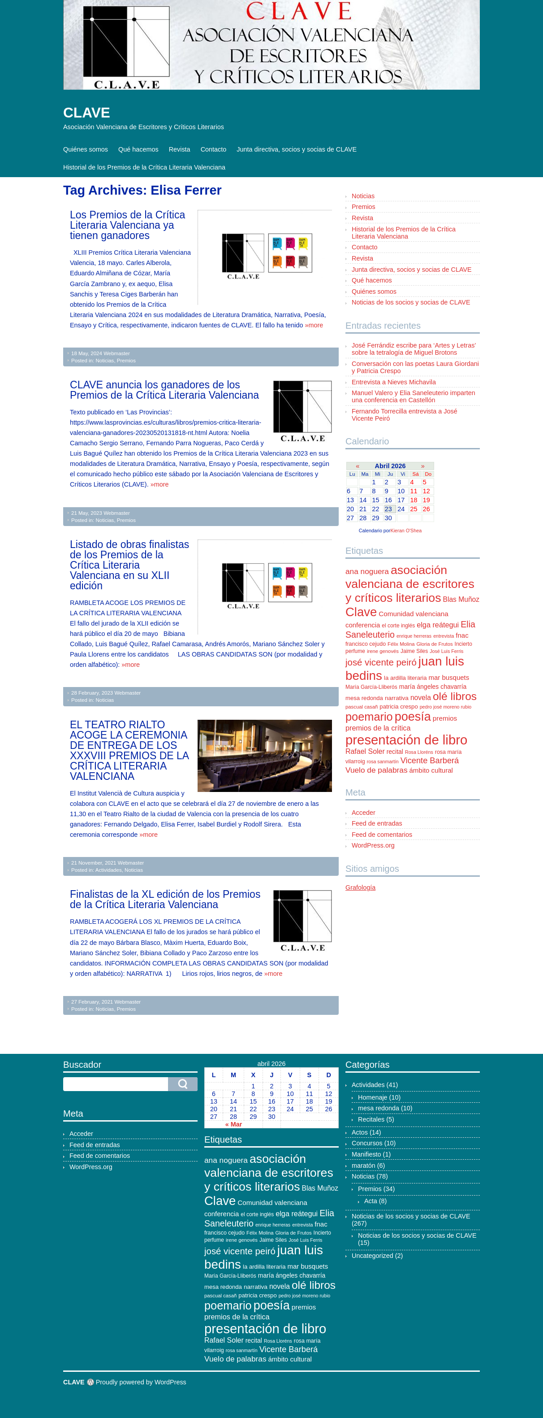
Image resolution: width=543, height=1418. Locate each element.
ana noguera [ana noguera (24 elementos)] (367, 571)
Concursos (367, 1143)
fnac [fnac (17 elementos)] (462, 635)
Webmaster (116, 353)
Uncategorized (372, 1255)
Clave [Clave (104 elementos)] (361, 612)
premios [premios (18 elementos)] (445, 718)
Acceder (363, 812)
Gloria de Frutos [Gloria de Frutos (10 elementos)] (434, 644)
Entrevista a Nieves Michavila (394, 382)
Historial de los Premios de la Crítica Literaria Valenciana (144, 167)
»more (314, 325)
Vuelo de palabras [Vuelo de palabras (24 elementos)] (376, 770)
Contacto (214, 149)
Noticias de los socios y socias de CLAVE (411, 302)
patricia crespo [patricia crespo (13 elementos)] (398, 706)
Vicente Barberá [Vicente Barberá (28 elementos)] (430, 760)
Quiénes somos (85, 149)
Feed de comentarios (382, 834)
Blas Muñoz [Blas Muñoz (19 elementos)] (461, 599)
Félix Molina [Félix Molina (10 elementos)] (401, 644)
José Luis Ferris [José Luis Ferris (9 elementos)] (446, 651)
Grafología (360, 887)
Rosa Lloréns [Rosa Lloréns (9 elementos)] (419, 752)
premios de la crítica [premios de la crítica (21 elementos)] (378, 728)
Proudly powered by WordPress (141, 1382)
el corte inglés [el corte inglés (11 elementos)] (398, 625)
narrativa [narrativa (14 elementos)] (397, 698)
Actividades (108, 870)
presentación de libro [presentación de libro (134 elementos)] (406, 739)
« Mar (233, 1124)
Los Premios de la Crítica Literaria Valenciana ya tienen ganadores (127, 225)
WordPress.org (373, 845)
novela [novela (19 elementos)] (420, 697)
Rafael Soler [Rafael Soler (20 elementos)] (365, 751)
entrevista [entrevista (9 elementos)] (443, 636)
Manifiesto (366, 1154)
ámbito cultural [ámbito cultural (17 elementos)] (431, 770)
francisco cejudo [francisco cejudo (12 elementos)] (365, 644)
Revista (179, 149)
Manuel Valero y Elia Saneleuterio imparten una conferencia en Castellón (413, 396)
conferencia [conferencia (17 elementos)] (362, 625)
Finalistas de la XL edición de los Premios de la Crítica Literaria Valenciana (165, 899)
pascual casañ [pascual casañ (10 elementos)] (361, 706)
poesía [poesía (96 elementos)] (413, 716)
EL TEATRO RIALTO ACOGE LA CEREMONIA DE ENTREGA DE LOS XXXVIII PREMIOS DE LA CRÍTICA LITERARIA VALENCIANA (129, 750)
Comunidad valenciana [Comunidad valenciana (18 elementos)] (413, 614)
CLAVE (86, 112)
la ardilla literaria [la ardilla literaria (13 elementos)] (405, 677)
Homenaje (373, 1097)
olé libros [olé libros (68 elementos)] (455, 696)
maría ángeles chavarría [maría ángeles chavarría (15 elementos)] (433, 686)
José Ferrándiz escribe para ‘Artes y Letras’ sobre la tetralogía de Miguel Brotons (414, 349)
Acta (370, 1201)
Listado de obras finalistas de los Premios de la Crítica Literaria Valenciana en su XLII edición (129, 565)
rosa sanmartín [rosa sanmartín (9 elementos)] (383, 761)
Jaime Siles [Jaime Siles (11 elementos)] (414, 651)
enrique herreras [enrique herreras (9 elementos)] (413, 636)
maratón (363, 1165)
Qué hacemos (138, 149)
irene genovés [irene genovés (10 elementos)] (383, 651)
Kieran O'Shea (406, 530)
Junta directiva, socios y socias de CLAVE (297, 149)
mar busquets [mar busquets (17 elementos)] (449, 677)
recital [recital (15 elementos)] (395, 751)
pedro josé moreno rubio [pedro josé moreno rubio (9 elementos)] (446, 706)
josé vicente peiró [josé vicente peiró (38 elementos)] (381, 662)
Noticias (104, 360)
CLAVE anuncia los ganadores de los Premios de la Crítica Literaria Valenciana (164, 390)
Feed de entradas (377, 823)
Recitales (371, 1119)
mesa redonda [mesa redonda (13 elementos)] (364, 698)
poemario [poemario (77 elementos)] (369, 716)
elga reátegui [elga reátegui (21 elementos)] (438, 625)
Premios (126, 360)
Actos (360, 1132)
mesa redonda (378, 1108)
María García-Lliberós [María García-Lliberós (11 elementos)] (371, 687)
